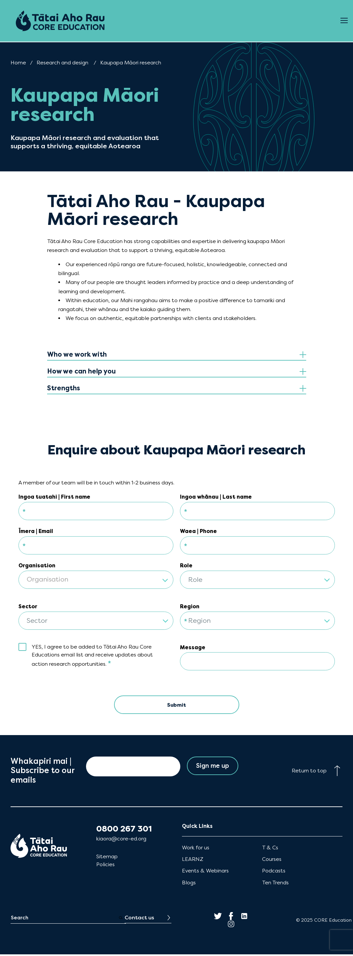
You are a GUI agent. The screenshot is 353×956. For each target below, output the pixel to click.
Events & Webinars (205, 872)
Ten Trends (275, 884)
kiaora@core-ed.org (121, 840)
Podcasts (273, 872)
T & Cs (270, 849)
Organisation (36, 565)
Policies (105, 866)
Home (18, 62)
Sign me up (212, 767)
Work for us (195, 849)
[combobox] (96, 575)
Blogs (189, 884)
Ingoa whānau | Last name (216, 497)
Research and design (62, 62)
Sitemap (107, 858)
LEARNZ (192, 861)
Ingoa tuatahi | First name (54, 497)
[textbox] (96, 580)
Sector (27, 606)
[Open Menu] (344, 21)
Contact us (139, 919)
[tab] (176, 355)
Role (186, 565)
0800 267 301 (124, 830)
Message (192, 647)
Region (189, 606)
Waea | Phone (198, 531)
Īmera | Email (35, 531)
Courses (271, 861)
